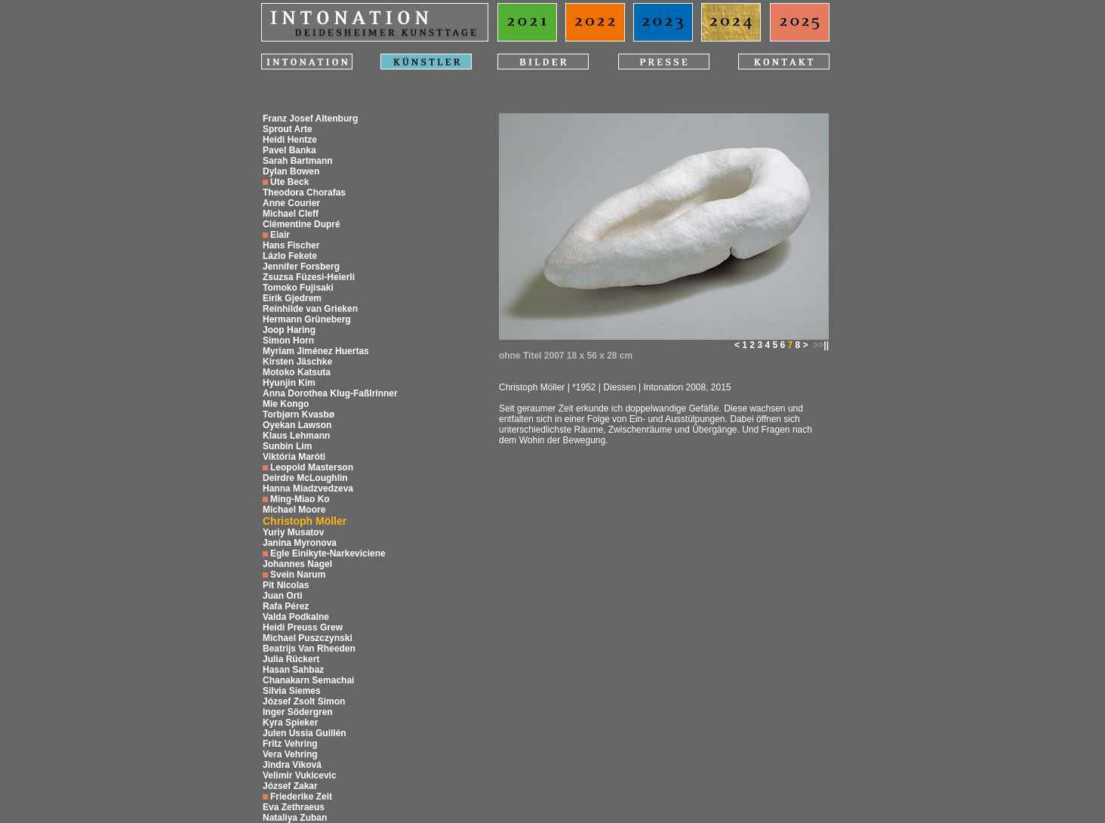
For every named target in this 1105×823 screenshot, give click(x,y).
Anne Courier (291, 203)
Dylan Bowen (291, 171)
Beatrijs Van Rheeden (309, 648)
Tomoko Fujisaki (298, 287)
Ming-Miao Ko (300, 499)
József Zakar (290, 786)
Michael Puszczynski (307, 638)
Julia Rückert (291, 659)
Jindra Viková (292, 765)
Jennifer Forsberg (301, 266)
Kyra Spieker (290, 722)
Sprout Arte (287, 129)
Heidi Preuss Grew (303, 627)
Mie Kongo (286, 404)
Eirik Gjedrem (292, 298)
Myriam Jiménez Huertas (316, 351)
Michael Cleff (291, 213)
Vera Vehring (290, 754)
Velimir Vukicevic (300, 775)
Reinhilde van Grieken (310, 309)
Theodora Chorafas (304, 192)
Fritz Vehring (290, 743)
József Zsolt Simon (304, 701)
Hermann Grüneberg (307, 319)
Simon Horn (288, 340)
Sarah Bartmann (298, 161)
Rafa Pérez (286, 606)
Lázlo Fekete (290, 256)
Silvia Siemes (292, 691)
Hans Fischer (291, 245)
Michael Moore (294, 509)
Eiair (280, 235)
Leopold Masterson (311, 467)
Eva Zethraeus (294, 807)
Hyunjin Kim (289, 383)
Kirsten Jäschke (297, 361)
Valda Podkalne (296, 617)
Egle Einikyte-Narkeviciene (328, 553)
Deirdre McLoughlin (305, 478)
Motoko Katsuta (297, 372)
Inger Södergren (298, 712)
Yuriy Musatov (293, 532)
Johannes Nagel (297, 564)
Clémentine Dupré (301, 224)
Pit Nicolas (286, 585)
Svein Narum (297, 574)
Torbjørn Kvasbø (298, 414)
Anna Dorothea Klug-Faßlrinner (330, 393)
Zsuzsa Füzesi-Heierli (309, 277)
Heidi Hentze (290, 139)
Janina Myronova (300, 543)
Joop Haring (289, 330)
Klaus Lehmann (296, 435)
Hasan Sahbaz (293, 669)
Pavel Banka (289, 150)
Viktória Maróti (294, 457)
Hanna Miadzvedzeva (308, 488)
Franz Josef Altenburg (310, 118)
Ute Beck (289, 182)
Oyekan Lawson (297, 425)
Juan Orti (283, 595)
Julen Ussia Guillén (304, 733)
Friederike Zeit (301, 796)
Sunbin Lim (287, 446)
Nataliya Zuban (295, 817)
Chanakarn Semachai (308, 680)
